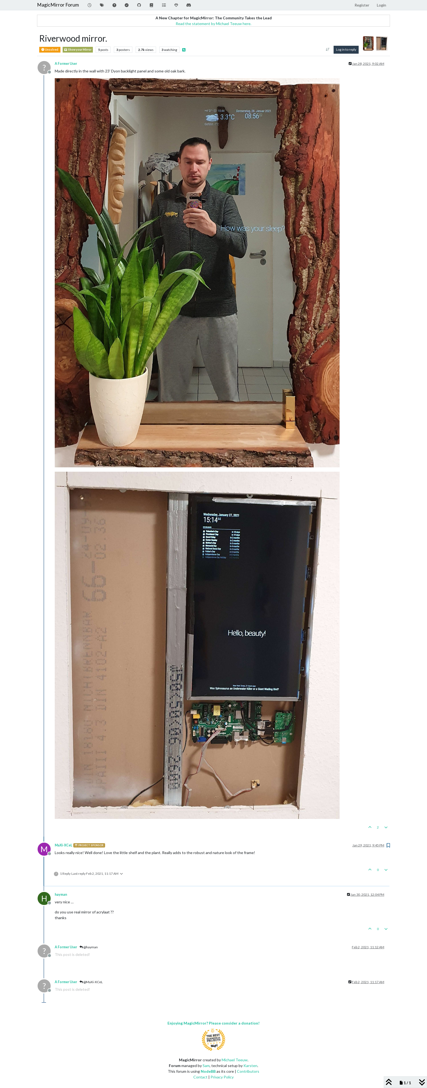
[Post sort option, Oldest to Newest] (327, 49)
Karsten (250, 1065)
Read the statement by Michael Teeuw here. (213, 23)
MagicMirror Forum (58, 5)
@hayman (89, 947)
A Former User (66, 64)
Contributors (248, 1071)
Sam (206, 1065)
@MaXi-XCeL (91, 982)
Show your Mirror (77, 49)
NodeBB (208, 1071)
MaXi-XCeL (63, 845)
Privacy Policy (222, 1077)
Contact (200, 1077)
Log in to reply (346, 49)
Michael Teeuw (235, 1059)
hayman (61, 894)
